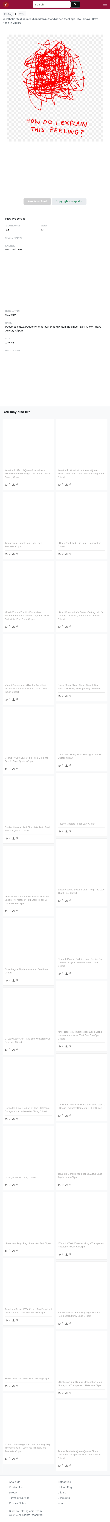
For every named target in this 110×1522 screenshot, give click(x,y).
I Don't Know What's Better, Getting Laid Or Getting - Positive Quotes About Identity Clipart (81, 615)
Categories (64, 1481)
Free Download (37, 201)
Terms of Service (19, 1497)
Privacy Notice (18, 1503)
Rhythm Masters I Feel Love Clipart (76, 823)
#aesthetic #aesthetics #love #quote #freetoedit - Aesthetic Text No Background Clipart (81, 473)
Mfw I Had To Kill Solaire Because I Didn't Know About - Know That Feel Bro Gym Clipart (80, 1035)
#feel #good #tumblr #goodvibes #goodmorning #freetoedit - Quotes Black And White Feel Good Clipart (27, 615)
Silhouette (64, 1497)
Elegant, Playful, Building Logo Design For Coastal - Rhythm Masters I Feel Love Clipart (80, 962)
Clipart (62, 1492)
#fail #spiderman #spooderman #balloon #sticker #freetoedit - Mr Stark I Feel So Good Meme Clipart (27, 900)
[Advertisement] (55, 172)
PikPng (8, 14)
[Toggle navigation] (104, 4)
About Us (14, 1481)
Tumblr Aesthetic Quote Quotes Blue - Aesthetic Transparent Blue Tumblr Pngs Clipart (79, 1454)
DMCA (13, 1492)
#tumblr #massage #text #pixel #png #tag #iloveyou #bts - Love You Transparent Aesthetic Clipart (28, 1448)
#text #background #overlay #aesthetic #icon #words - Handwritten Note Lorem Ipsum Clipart (26, 688)
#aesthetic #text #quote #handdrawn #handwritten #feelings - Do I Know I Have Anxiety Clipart (28, 473)
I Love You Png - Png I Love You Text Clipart (28, 1243)
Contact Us (15, 1487)
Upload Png (65, 1487)
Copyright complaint (69, 201)
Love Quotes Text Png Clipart (20, 1177)
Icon (60, 1503)
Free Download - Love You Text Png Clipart (27, 1378)
